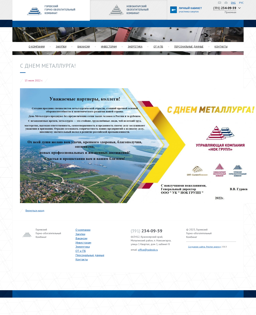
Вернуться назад (35, 210)
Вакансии (84, 46)
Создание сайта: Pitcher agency (204, 246)
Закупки (61, 46)
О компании (37, 46)
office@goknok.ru (148, 249)
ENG (233, 2)
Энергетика (135, 46)
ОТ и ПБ (158, 46)
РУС (241, 2)
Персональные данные (188, 46)
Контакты (221, 46)
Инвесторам (109, 46)
